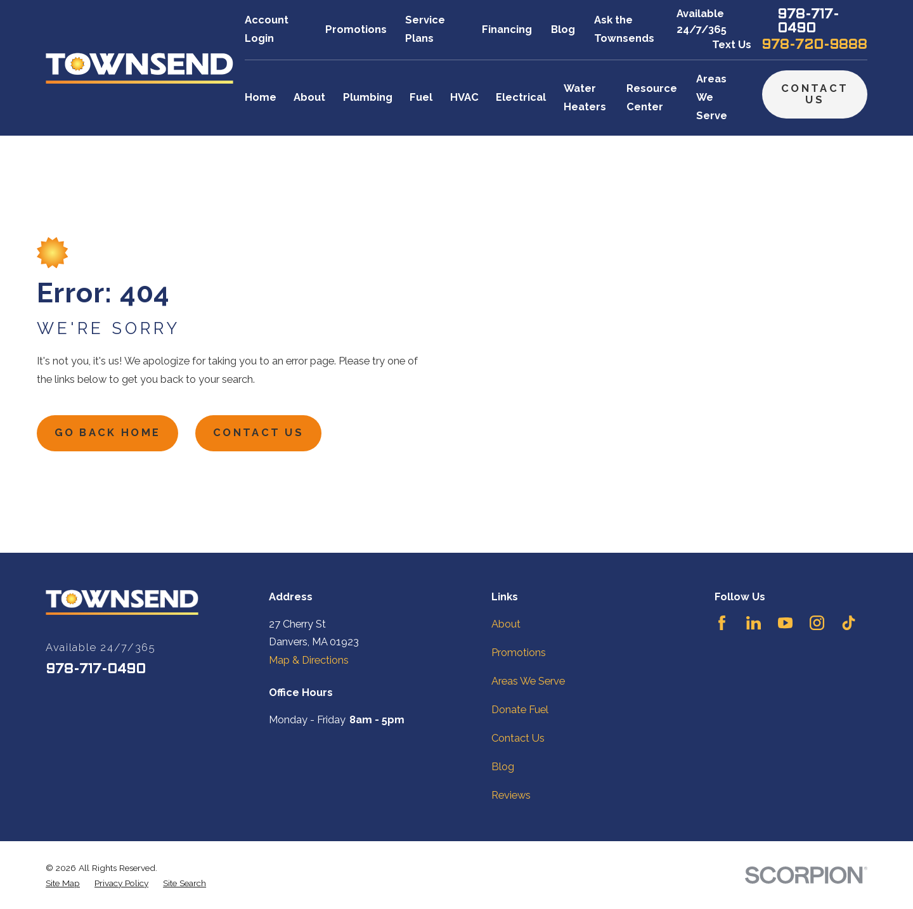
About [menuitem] (309, 97)
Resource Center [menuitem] (651, 97)
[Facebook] (722, 623)
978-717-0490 (808, 21)
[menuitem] (63, 883)
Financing (507, 29)
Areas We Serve (528, 681)
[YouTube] (785, 623)
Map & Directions (309, 660)
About (506, 624)
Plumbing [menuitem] (367, 97)
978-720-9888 (814, 45)
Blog (563, 29)
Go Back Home (108, 433)
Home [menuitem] (260, 97)
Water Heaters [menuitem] (585, 97)
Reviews (511, 795)
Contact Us (814, 94)
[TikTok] (848, 623)
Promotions (356, 29)
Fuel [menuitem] (421, 97)
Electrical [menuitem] (521, 97)
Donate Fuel (519, 710)
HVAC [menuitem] (464, 97)
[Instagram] (817, 623)
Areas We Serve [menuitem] (711, 97)
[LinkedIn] (753, 623)
